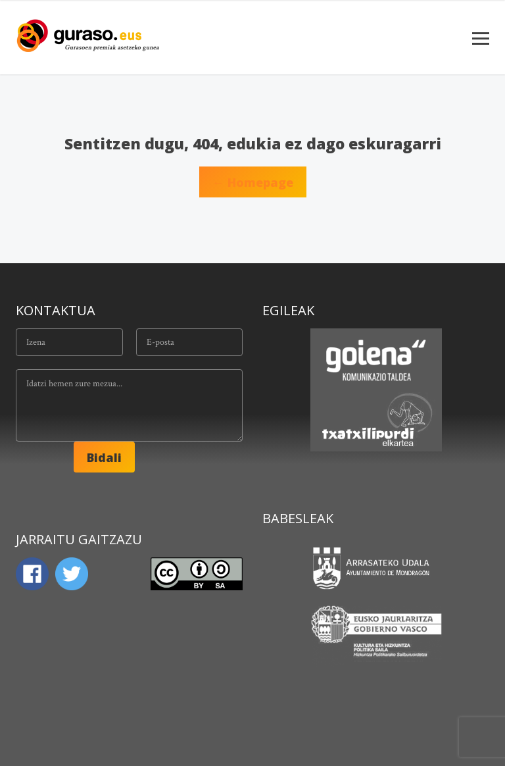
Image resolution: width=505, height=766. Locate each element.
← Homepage (252, 182)
